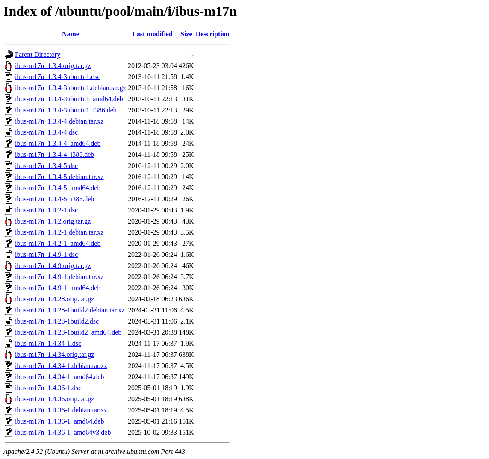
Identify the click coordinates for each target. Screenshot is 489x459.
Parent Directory (37, 54)
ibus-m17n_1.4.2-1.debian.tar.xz (59, 232)
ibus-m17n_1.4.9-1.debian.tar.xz (59, 276)
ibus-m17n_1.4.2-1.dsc (46, 210)
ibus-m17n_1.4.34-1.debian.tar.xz (61, 365)
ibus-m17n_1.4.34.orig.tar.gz (54, 354)
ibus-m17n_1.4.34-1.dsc (48, 343)
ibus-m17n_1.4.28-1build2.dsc (57, 321)
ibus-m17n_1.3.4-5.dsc (46, 165)
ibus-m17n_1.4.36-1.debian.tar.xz (61, 410)
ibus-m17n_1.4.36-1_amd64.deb (59, 421)
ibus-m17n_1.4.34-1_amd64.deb (59, 376)
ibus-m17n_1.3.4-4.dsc (46, 132)
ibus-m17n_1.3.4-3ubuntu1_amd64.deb (69, 99)
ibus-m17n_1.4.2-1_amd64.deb (57, 243)
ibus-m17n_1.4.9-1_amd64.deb (57, 287)
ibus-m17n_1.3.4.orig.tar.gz (53, 65)
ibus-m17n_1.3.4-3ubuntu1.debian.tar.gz (70, 87)
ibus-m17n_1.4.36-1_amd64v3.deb (63, 432)
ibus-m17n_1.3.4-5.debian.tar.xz (59, 176)
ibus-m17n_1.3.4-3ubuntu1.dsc (57, 76)
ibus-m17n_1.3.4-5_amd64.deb (57, 187)
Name (70, 34)
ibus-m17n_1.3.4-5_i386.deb (54, 199)
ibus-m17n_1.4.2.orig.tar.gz (53, 221)
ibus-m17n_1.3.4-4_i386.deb (54, 154)
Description (213, 34)
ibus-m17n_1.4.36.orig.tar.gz (54, 399)
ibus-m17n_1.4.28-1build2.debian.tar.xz (69, 310)
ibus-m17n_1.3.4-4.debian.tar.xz (59, 121)
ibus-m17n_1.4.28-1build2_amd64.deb (68, 332)
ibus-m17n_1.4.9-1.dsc (46, 254)
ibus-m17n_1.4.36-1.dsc (48, 387)
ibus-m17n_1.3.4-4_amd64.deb (57, 143)
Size (186, 34)
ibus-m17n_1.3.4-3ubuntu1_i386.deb (66, 110)
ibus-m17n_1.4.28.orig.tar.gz (54, 299)
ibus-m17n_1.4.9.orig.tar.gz (53, 265)
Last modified (152, 34)
